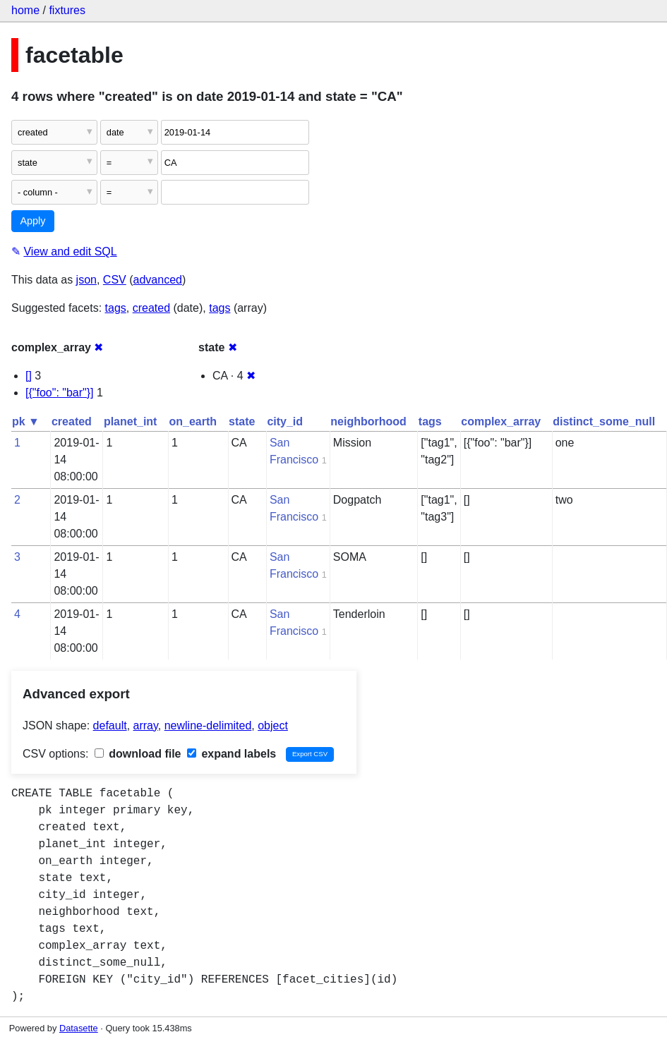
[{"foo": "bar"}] (59, 393)
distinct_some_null (604, 421)
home (25, 10)
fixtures (67, 10)
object (273, 726)
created (151, 308)
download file (138, 754)
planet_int (130, 421)
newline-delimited (208, 726)
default (110, 726)
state (242, 421)
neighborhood (368, 421)
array (145, 726)
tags (115, 308)
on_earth (193, 421)
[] (28, 376)
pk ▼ (26, 421)
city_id (285, 421)
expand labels (231, 754)
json (86, 280)
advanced (157, 280)
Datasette (78, 1028)
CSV (114, 280)
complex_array (501, 421)
